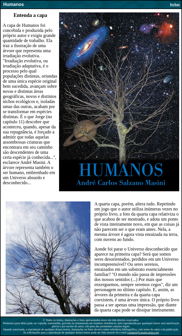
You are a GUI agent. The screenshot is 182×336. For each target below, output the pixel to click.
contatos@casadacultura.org (143, 332)
